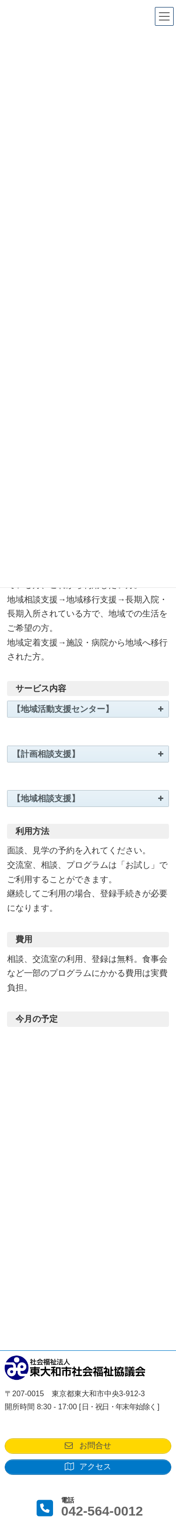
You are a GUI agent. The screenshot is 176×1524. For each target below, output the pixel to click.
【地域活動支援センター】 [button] (88, 709)
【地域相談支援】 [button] (88, 798)
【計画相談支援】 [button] (88, 754)
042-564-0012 (102, 1511)
